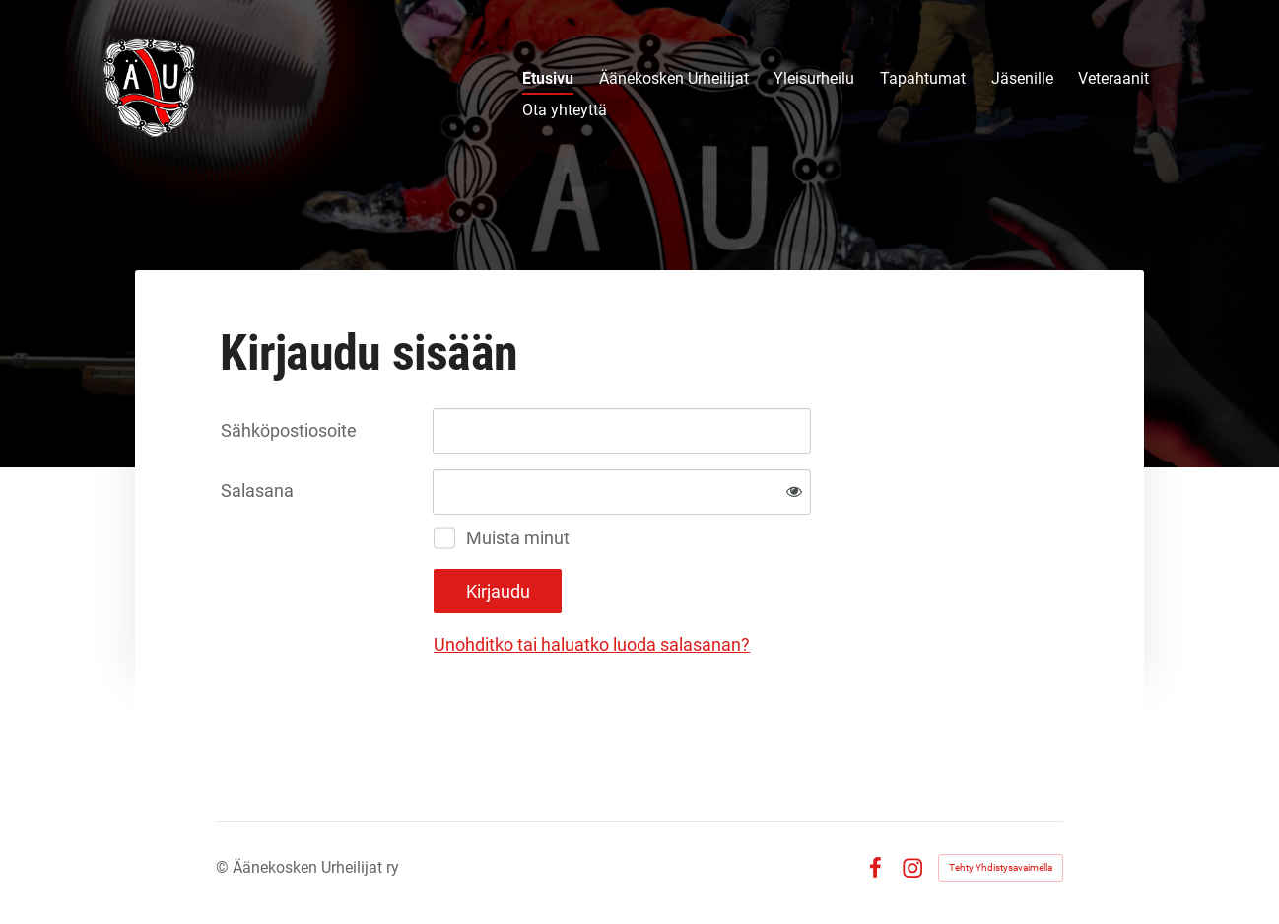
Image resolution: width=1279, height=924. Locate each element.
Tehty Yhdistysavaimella (1000, 867)
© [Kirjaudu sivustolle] (224, 867)
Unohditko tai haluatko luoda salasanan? (592, 644)
